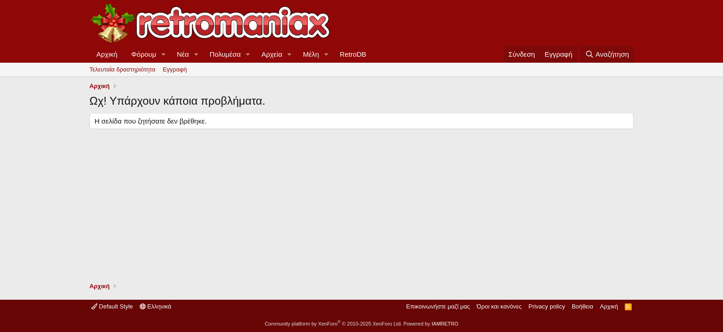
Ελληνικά (156, 306)
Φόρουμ (143, 54)
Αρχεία (271, 54)
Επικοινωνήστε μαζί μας (438, 306)
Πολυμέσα (225, 54)
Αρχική (107, 54)
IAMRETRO (445, 323)
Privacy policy (546, 306)
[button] (163, 54)
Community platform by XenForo (333, 323)
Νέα (183, 54)
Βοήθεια (582, 306)
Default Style (112, 306)
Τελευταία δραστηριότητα (122, 69)
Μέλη (311, 54)
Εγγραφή (175, 69)
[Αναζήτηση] (607, 54)
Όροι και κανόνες (499, 306)
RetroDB (353, 54)
